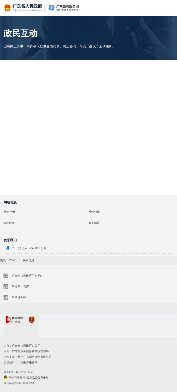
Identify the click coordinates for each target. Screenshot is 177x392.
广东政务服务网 (63, 8)
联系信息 (28, 260)
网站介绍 (9, 212)
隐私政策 (9, 223)
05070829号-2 (23, 372)
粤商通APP (19, 297)
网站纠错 (94, 212)
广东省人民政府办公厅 (26, 345)
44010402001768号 (35, 377)
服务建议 (94, 223)
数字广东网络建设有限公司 (35, 357)
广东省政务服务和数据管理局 (30, 351)
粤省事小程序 (20, 286)
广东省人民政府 (24, 7)
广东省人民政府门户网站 (27, 275)
